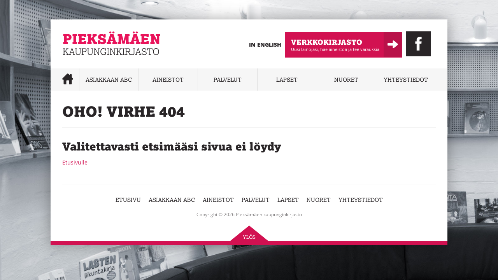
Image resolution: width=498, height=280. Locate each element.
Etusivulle (75, 162)
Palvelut (228, 79)
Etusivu (128, 199)
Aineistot (168, 79)
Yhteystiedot (406, 79)
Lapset (287, 79)
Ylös (249, 237)
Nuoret (346, 79)
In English (265, 44)
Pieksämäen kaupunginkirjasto (102, 60)
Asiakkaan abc (109, 79)
